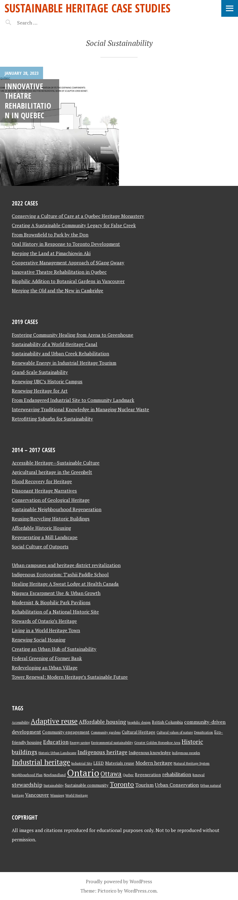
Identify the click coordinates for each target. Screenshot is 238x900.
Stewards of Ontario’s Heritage (44, 621)
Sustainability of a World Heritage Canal (54, 344)
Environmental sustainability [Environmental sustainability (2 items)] (112, 742)
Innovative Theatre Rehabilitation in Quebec (28, 100)
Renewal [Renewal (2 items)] (198, 775)
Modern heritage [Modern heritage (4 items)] (153, 763)
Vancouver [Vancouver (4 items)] (37, 795)
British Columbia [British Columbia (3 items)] (167, 722)
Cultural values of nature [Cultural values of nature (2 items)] (174, 732)
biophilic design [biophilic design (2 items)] (139, 722)
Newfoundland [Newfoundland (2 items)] (55, 775)
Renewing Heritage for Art (40, 391)
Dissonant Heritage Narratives (44, 491)
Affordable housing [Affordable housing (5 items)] (102, 721)
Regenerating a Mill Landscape (44, 537)
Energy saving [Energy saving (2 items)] (80, 742)
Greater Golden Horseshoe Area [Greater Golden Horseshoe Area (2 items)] (157, 742)
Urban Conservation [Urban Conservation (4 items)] (177, 785)
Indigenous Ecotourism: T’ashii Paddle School (60, 574)
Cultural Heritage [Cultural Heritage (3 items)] (138, 732)
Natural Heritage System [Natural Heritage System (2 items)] (191, 763)
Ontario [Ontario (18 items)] (83, 773)
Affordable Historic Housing (41, 528)
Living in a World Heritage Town (46, 630)
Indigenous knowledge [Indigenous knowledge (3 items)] (150, 752)
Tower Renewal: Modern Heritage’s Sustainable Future (70, 677)
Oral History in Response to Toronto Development (66, 244)
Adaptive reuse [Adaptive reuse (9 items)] (54, 721)
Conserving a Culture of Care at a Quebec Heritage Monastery (78, 216)
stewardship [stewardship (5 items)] (27, 784)
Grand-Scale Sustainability (40, 372)
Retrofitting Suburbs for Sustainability (52, 419)
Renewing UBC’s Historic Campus (47, 381)
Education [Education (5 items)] (55, 741)
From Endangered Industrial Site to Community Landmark (73, 400)
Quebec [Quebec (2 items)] (128, 775)
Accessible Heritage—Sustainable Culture (55, 463)
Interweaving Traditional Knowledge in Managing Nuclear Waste (80, 409)
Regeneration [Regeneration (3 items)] (148, 774)
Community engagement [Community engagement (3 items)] (66, 732)
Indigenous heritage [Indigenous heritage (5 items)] (102, 752)
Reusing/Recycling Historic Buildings (51, 518)
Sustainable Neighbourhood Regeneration (56, 509)
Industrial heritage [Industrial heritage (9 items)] (41, 762)
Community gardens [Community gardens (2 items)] (106, 732)
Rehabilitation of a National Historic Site (55, 612)
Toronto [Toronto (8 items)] (122, 784)
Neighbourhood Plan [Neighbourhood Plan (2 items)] (27, 775)
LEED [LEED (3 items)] (98, 763)
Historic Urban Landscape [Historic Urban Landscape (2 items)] (57, 753)
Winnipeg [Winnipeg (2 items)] (57, 795)
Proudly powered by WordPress (119, 881)
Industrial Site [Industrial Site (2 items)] (81, 763)
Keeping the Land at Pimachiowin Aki (51, 253)
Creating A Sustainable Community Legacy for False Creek (74, 225)
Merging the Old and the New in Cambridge (57, 290)
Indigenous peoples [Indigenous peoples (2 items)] (186, 753)
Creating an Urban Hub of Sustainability (54, 649)
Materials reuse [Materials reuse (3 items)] (119, 763)
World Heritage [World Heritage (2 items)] (76, 795)
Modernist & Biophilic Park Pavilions (51, 602)
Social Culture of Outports (40, 546)
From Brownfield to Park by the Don (50, 235)
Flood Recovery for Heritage (42, 481)
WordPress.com (140, 891)
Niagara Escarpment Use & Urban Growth (56, 593)
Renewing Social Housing (38, 640)
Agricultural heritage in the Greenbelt (52, 472)
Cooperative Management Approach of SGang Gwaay (68, 262)
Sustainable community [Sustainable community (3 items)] (86, 785)
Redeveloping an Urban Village (44, 667)
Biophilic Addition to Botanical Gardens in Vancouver (68, 281)
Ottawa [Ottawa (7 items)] (110, 774)
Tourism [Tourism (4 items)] (144, 785)
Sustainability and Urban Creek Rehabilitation (60, 353)
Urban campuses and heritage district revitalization (66, 565)
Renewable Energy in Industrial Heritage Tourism (64, 363)
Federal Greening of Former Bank (47, 658)
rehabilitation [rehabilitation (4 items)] (176, 774)
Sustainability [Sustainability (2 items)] (53, 785)
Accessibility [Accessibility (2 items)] (20, 722)
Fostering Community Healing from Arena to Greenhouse (72, 335)
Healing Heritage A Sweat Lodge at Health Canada (65, 584)
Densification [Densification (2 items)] (203, 732)
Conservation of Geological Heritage (51, 500)
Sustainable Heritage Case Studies (87, 8)
